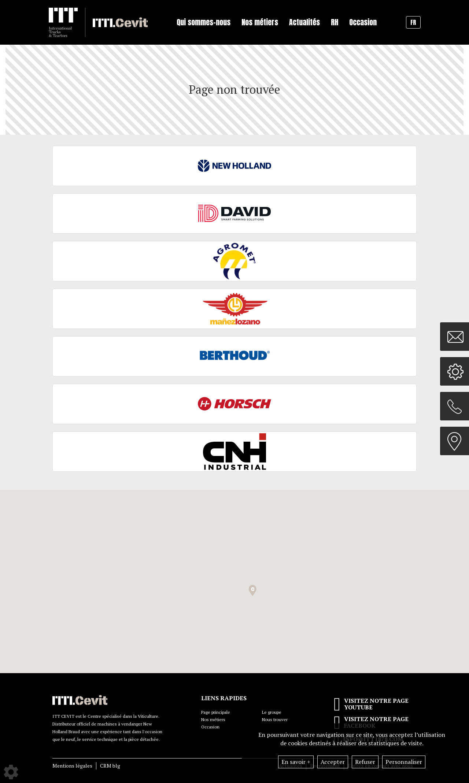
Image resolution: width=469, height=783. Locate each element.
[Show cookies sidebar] (11, 772)
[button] (252, 590)
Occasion (363, 22)
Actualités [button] (304, 22)
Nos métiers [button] (259, 22)
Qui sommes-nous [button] (203, 22)
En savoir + (295, 762)
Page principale (215, 712)
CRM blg (110, 765)
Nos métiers (213, 719)
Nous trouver (275, 719)
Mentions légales (72, 765)
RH (334, 22)
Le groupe (271, 712)
